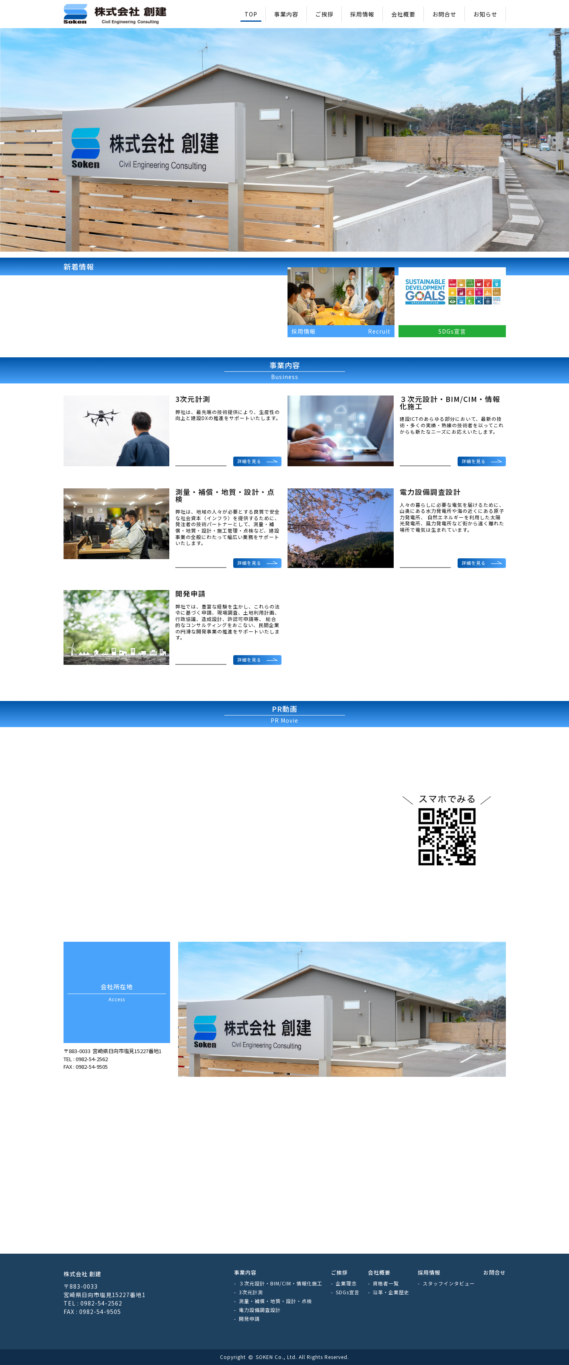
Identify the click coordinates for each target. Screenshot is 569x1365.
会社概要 (403, 14)
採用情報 (362, 14)
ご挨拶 (324, 14)
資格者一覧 (386, 1283)
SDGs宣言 (347, 1292)
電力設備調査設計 (260, 1309)
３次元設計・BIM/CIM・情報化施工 (281, 1283)
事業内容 (286, 14)
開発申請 (249, 1318)
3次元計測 (251, 1292)
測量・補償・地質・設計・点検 (275, 1300)
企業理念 (346, 1283)
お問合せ (444, 14)
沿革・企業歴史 (391, 1292)
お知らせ (485, 14)
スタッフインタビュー (449, 1283)
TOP (250, 14)
